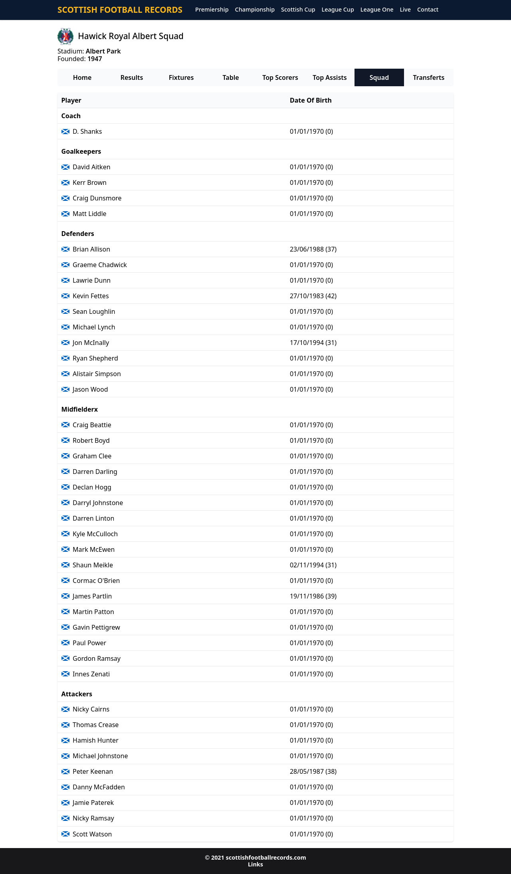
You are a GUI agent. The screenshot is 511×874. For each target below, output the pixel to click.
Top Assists (330, 77)
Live (405, 9)
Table (230, 77)
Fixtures (181, 77)
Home (82, 77)
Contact (427, 9)
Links (255, 864)
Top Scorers (280, 77)
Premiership (212, 9)
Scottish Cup (298, 9)
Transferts (428, 77)
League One (377, 9)
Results (132, 77)
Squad (379, 77)
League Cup (338, 9)
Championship (255, 9)
